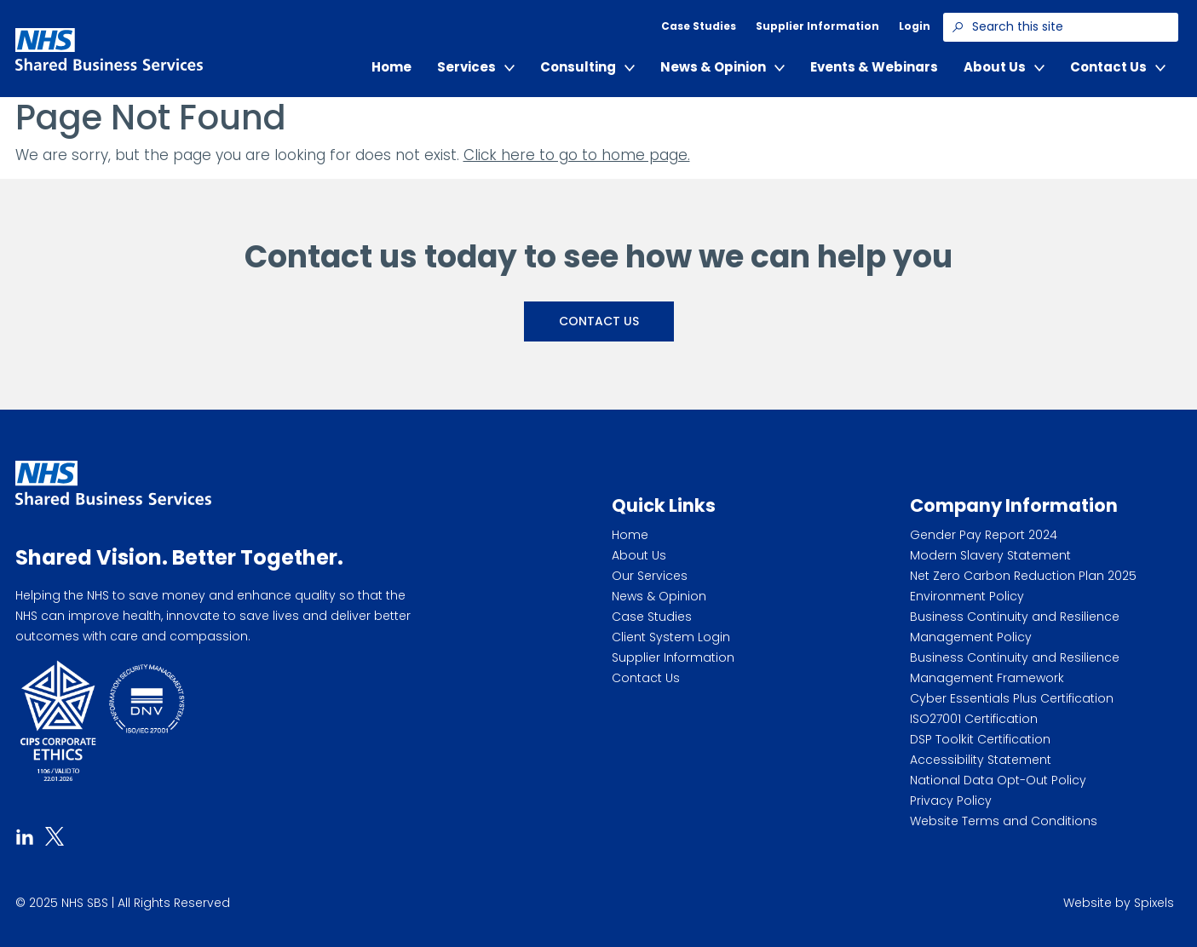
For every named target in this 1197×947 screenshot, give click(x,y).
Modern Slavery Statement (990, 555)
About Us (1004, 67)
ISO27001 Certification (974, 718)
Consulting (587, 67)
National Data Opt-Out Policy (998, 780)
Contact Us (1117, 67)
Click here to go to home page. (576, 155)
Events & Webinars (874, 67)
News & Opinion (722, 67)
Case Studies (698, 26)
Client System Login (671, 637)
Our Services (650, 575)
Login (914, 26)
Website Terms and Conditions (1003, 820)
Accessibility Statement (980, 759)
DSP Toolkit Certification (980, 739)
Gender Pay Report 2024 (983, 534)
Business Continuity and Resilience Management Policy (1014, 627)
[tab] (24, 835)
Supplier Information (817, 26)
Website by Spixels (1118, 902)
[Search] (957, 27)
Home (391, 67)
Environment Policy (967, 596)
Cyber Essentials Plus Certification (1012, 698)
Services (476, 67)
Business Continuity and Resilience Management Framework (1014, 667)
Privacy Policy (951, 800)
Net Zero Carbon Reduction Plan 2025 (1023, 575)
